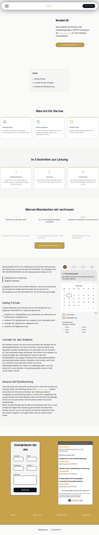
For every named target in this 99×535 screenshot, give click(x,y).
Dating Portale (39, 80)
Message (12, 470)
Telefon (29, 461)
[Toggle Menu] (7, 6)
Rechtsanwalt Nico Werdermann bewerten (75, 490)
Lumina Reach (56, 530)
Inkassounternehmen (44, 399)
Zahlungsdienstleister (68, 33)
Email (29, 451)
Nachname (12, 461)
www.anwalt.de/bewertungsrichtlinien (69, 496)
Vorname (12, 451)
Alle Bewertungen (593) (67, 455)
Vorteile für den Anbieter (44, 84)
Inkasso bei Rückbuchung (45, 87)
